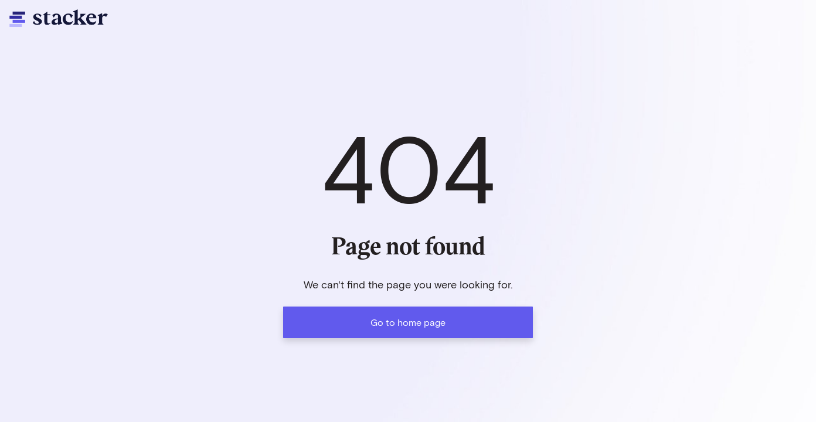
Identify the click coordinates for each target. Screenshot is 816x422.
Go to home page (408, 322)
